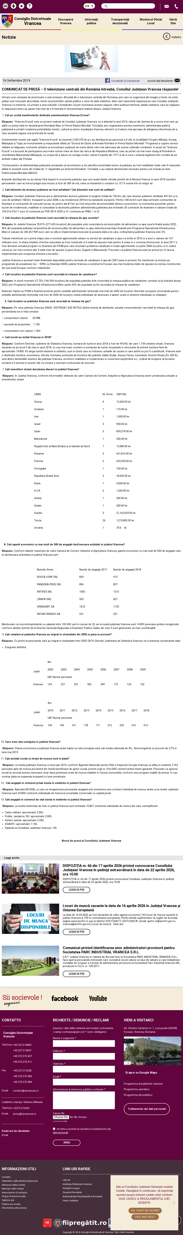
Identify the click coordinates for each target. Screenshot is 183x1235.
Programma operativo (137, 1089)
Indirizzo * (59, 1050)
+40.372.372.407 (22, 1055)
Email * (57, 1076)
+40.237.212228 (22, 1070)
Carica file (59, 1113)
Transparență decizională (120, 21)
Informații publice (91, 21)
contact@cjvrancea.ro (26, 1090)
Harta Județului (70, 1200)
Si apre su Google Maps (141, 1072)
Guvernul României (72, 1192)
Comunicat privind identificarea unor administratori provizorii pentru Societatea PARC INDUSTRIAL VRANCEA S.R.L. (119, 949)
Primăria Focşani (71, 1188)
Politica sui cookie (11, 1203)
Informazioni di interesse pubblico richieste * (79, 1089)
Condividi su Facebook (125, 80)
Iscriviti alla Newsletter (160, 80)
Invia (66, 1142)
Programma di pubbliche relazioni (143, 1083)
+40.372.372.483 (22, 1076)
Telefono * (59, 1063)
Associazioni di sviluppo (14, 1192)
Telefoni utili (8, 1199)
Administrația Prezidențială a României (82, 1196)
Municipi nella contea (13, 1188)
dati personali (60, 1132)
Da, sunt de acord (145, 1210)
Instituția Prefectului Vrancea (77, 1183)
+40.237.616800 (22, 1044)
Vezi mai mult (145, 1216)
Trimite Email (167, 6)
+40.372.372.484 (22, 1081)
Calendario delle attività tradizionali (20, 1180)
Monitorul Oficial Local (151, 21)
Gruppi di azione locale (14, 1196)
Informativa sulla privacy (14, 1207)
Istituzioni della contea (13, 1184)
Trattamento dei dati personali (147, 1108)
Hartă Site (173, 21)
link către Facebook (64, 997)
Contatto (6, 1176)
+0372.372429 (21, 1107)
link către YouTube (98, 997)
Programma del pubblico (138, 1094)
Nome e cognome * (64, 1037)
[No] (174, 1203)
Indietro (172, 37)
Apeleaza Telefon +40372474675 (176, 6)
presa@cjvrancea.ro (24, 1113)
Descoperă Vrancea (65, 21)
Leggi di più (76, 889)
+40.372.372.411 (22, 1061)
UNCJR (66, 1179)
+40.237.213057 (22, 1050)
